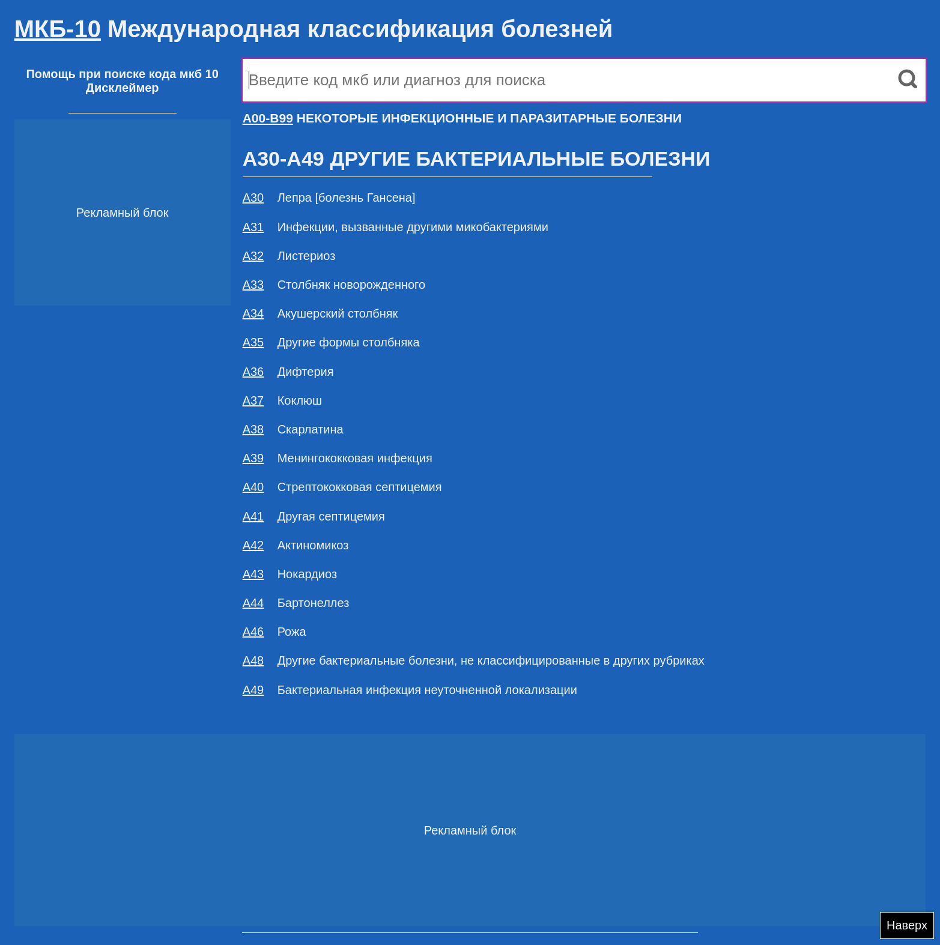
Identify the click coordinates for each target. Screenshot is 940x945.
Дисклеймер (122, 87)
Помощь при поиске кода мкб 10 (122, 73)
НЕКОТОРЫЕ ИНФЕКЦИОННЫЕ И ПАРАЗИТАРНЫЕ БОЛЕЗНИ (462, 118)
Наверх (907, 925)
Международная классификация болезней (313, 29)
